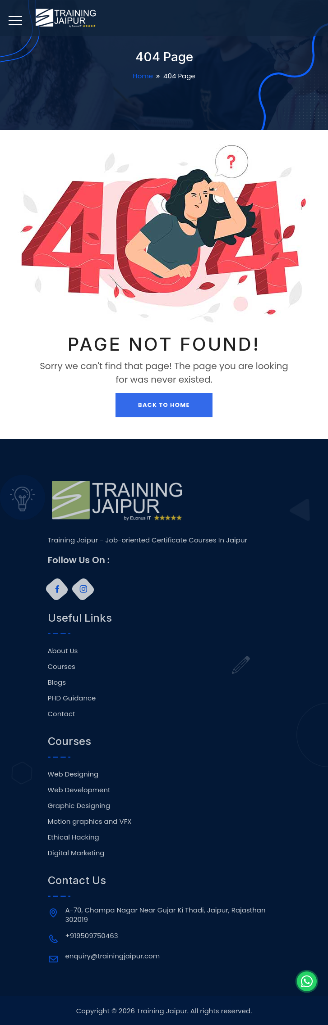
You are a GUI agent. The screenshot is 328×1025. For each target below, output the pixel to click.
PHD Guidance (72, 698)
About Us (63, 650)
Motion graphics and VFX (90, 821)
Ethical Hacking (73, 837)
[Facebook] (56, 589)
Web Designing (73, 774)
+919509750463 (91, 935)
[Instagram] (82, 589)
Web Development (79, 790)
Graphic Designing (79, 805)
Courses (61, 666)
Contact (61, 713)
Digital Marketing (76, 853)
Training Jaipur (162, 1011)
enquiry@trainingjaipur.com (112, 956)
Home (143, 76)
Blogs (57, 682)
